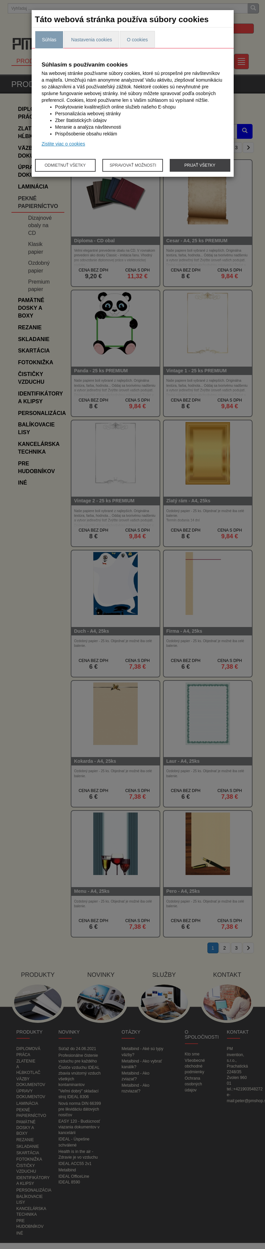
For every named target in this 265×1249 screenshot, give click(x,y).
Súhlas (49, 39)
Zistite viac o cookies (63, 144)
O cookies (137, 39)
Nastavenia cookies (91, 39)
